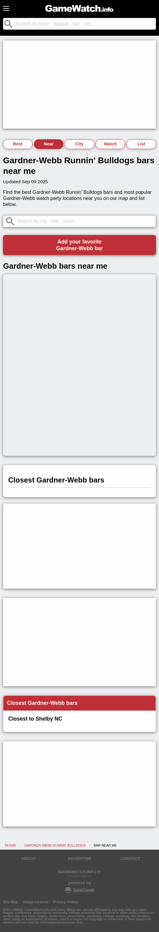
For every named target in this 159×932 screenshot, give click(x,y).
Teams (10, 845)
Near (48, 143)
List (141, 143)
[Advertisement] (79, 84)
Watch (110, 143)
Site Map (10, 902)
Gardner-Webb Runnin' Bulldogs (55, 845)
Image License (35, 902)
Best (17, 143)
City (79, 143)
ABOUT (28, 858)
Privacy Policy (65, 902)
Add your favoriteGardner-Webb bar (79, 245)
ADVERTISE (79, 858)
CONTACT (130, 858)
